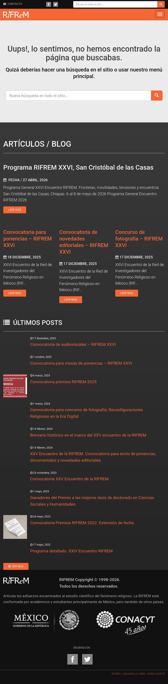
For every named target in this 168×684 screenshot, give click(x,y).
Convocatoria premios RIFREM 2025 (63, 381)
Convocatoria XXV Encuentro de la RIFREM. (70, 478)
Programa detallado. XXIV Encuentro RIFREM (71, 550)
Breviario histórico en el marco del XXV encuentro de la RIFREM (88, 435)
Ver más (16, 566)
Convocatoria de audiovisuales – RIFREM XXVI (73, 344)
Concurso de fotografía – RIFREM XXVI (139, 238)
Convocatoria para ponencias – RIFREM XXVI (27, 238)
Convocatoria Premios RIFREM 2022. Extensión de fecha (82, 522)
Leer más (14, 209)
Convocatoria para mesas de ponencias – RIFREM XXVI (81, 363)
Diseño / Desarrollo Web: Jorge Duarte (138, 674)
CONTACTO (12, 3)
